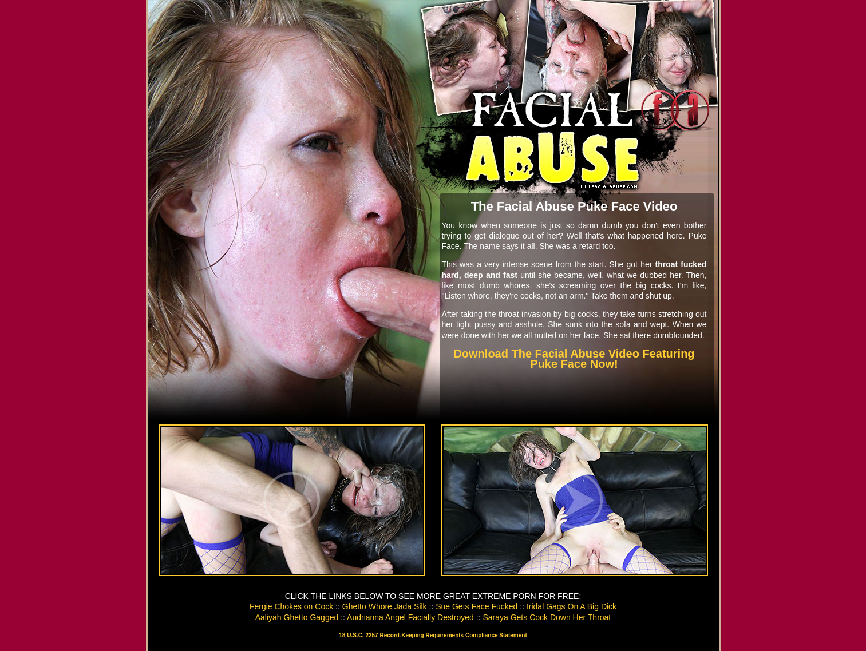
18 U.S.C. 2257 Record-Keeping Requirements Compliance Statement (433, 635)
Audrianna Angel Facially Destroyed (410, 617)
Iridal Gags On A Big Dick (571, 606)
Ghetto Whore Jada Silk (384, 606)
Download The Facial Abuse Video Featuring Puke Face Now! (573, 358)
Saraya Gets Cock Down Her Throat (547, 617)
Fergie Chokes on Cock (291, 606)
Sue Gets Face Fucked (476, 606)
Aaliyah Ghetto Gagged (297, 617)
